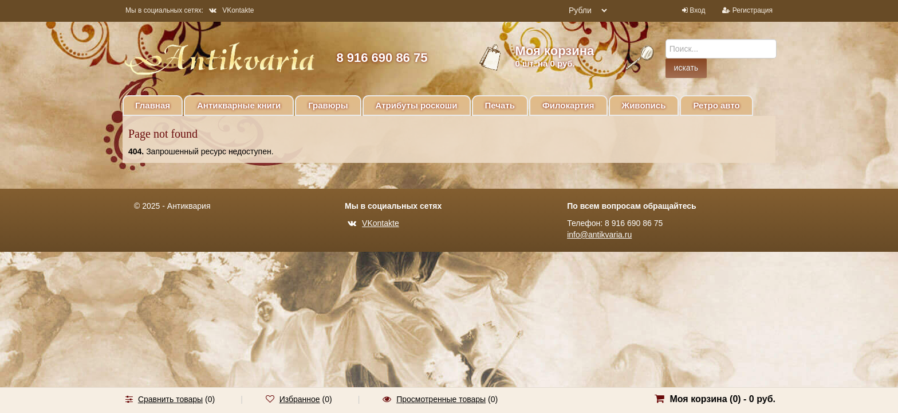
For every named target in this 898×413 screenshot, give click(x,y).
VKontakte (231, 10)
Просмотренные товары (441, 399)
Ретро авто (716, 105)
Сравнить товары (170, 399)
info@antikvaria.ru (599, 234)
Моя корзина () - (722, 399)
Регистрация (752, 10)
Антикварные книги (239, 105)
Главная (152, 105)
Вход (697, 10)
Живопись (644, 105)
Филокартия (568, 105)
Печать (500, 105)
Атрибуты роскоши (417, 105)
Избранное (299, 399)
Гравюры (328, 105)
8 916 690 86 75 (381, 57)
